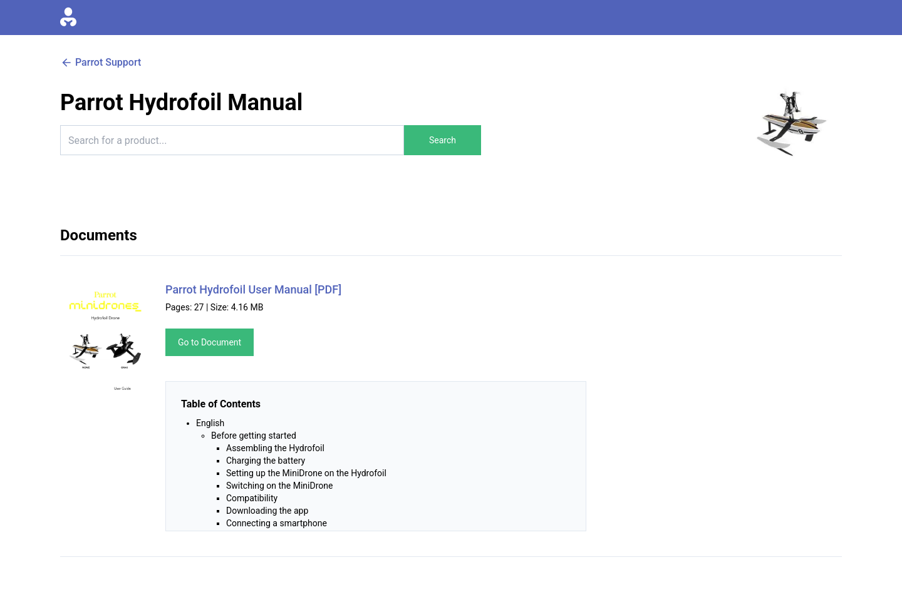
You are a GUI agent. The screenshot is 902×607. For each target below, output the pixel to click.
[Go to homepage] (68, 17)
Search (442, 140)
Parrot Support (100, 62)
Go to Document (209, 342)
